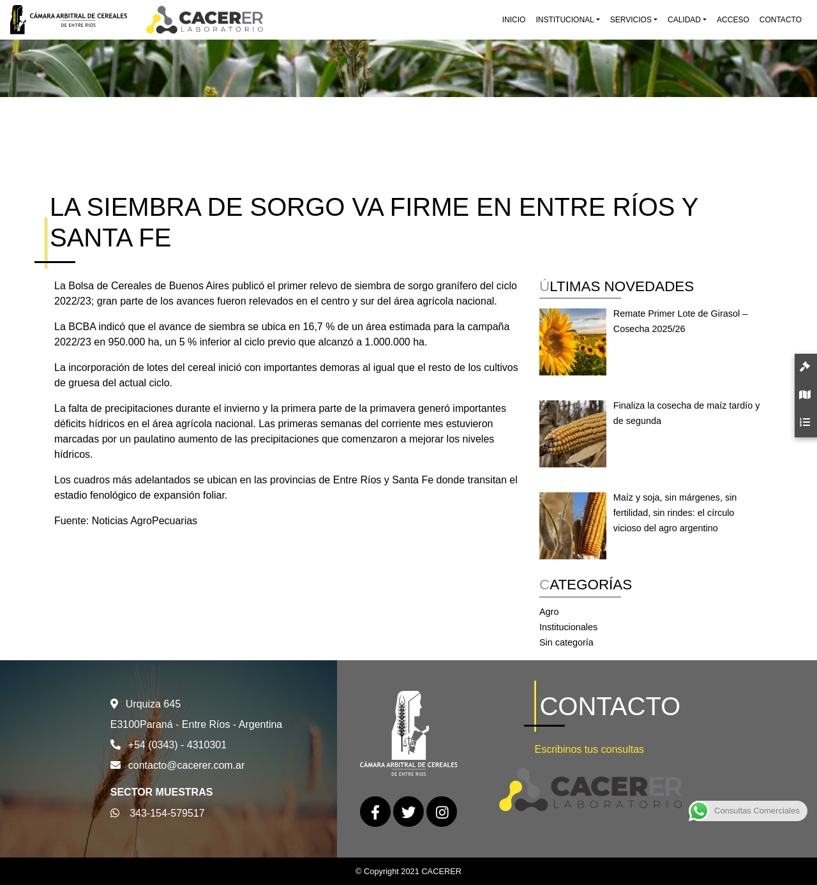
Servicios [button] (631, 19)
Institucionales (568, 627)
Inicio (514, 19)
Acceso (733, 19)
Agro (548, 612)
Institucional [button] (565, 19)
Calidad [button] (684, 19)
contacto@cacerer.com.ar (186, 765)
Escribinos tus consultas (589, 749)
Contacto (781, 19)
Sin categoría (566, 642)
